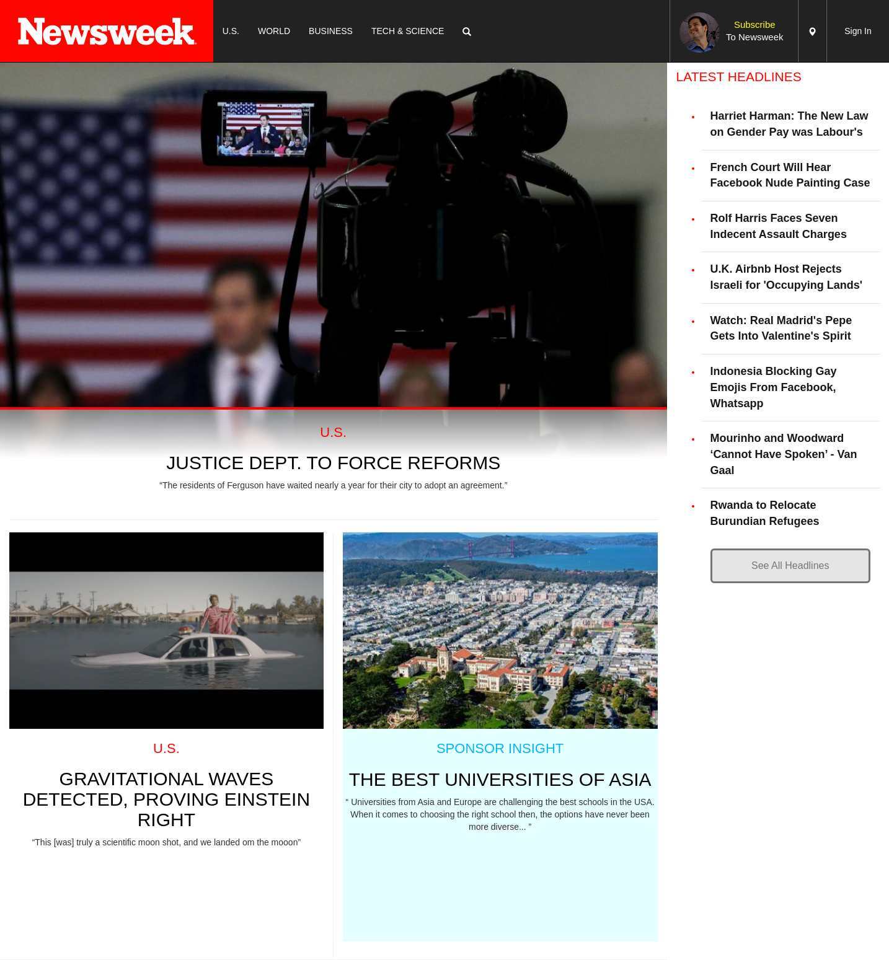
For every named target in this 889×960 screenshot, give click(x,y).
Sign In (858, 31)
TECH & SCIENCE (407, 31)
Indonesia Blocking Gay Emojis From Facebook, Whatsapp (773, 387)
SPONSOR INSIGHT (500, 748)
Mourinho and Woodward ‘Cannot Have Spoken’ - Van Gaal (783, 454)
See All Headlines (790, 565)
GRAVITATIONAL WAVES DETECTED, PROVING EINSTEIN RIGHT (166, 799)
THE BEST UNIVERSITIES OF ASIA (500, 779)
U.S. (231, 31)
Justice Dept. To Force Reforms (333, 462)
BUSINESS (331, 31)
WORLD (274, 31)
